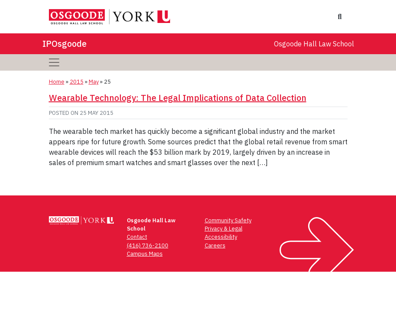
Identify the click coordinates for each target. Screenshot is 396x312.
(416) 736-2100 (147, 245)
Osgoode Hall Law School (314, 43)
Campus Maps (145, 253)
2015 (77, 81)
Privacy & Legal (223, 228)
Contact (137, 236)
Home (56, 81)
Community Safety (228, 220)
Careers (215, 245)
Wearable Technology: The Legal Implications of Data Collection (177, 98)
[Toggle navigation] (54, 62)
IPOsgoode (64, 43)
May (94, 81)
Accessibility (221, 236)
